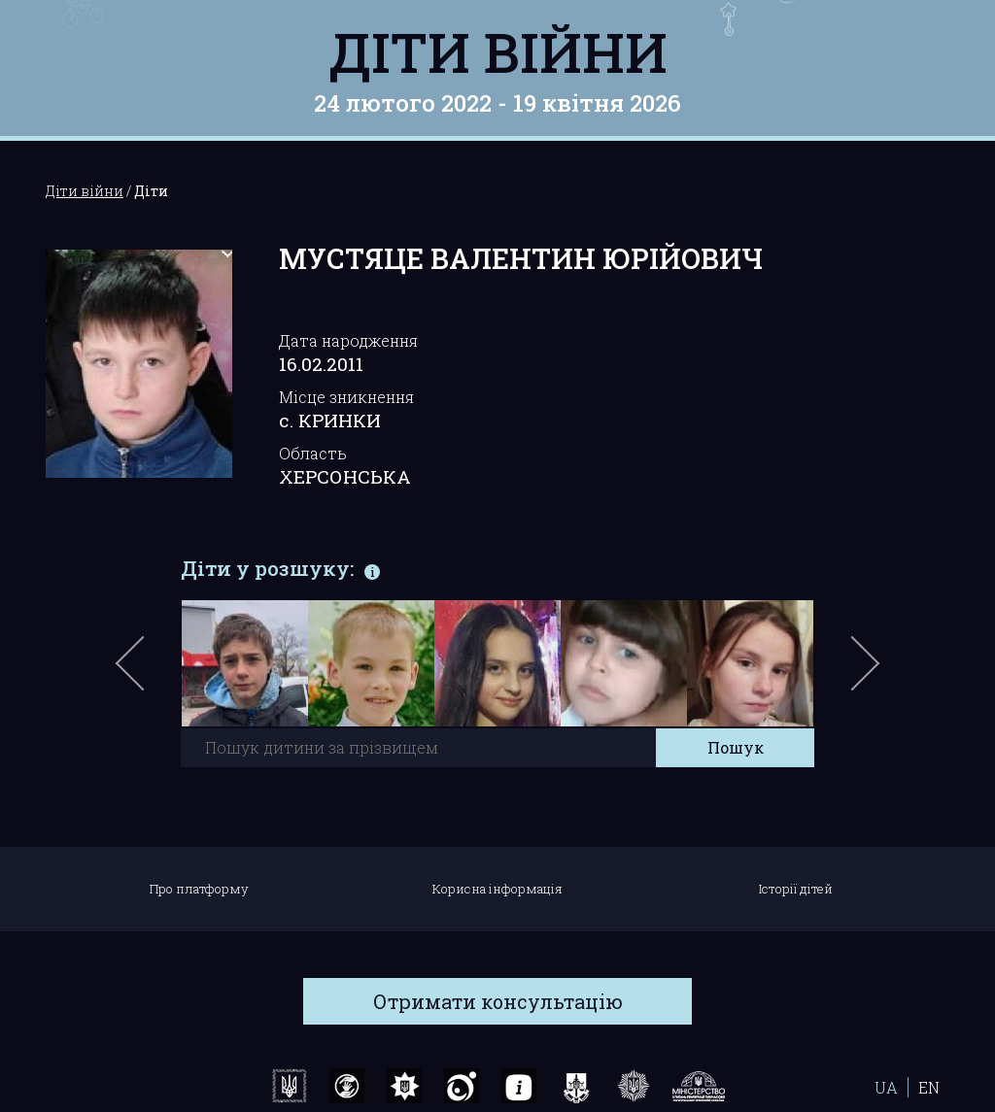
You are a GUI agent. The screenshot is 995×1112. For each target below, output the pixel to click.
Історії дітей (796, 888)
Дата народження (348, 340)
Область (313, 453)
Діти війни (498, 51)
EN (929, 1087)
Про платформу (199, 888)
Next (862, 673)
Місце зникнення (346, 397)
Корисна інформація (497, 888)
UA (886, 1087)
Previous (152, 673)
